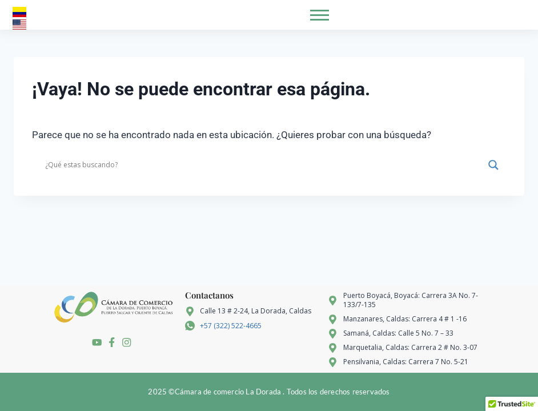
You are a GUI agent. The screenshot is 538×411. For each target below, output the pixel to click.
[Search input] (264, 165)
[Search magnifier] (493, 165)
